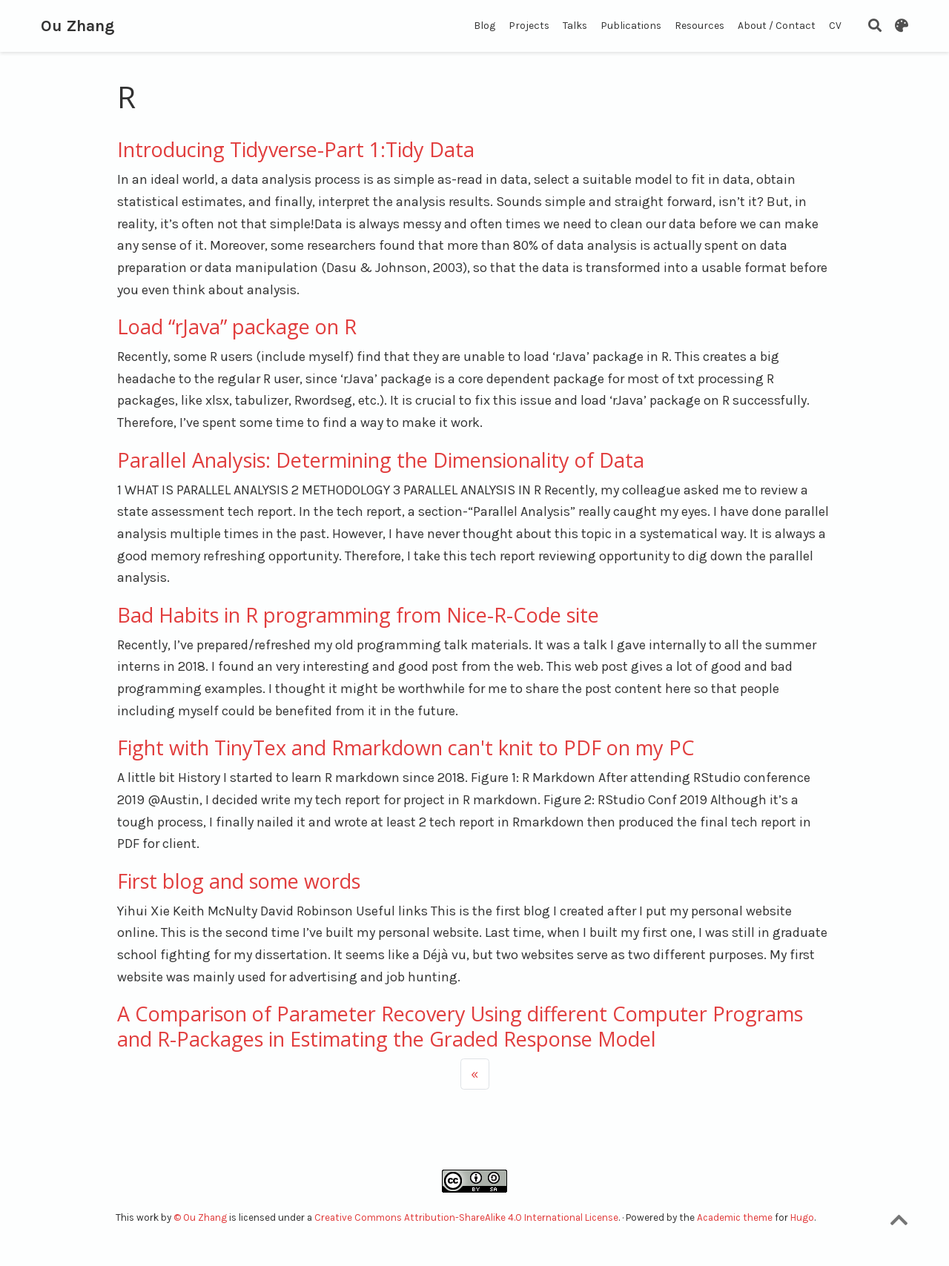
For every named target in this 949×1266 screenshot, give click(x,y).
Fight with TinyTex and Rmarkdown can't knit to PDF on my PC (406, 747)
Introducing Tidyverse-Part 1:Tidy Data (295, 149)
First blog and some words (238, 881)
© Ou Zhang (201, 1217)
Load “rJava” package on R (237, 326)
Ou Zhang (78, 25)
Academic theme (735, 1217)
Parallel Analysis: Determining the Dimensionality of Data (380, 460)
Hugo (802, 1217)
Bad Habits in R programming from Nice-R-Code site (358, 615)
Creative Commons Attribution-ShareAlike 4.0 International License (466, 1217)
